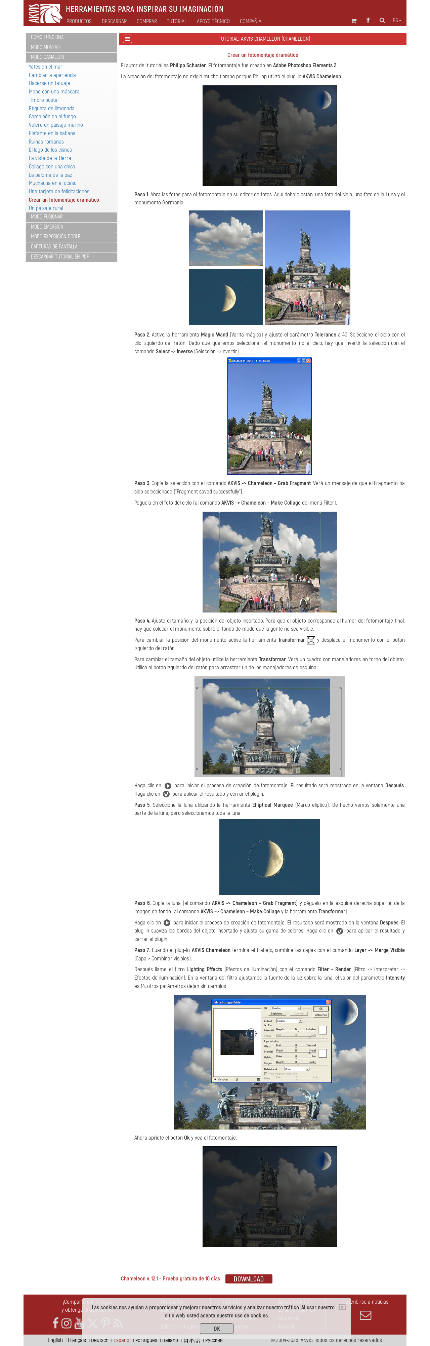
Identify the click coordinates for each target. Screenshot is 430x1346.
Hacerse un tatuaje (49, 83)
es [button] (397, 20)
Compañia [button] (250, 21)
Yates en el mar (45, 66)
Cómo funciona (47, 37)
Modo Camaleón (47, 57)
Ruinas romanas (46, 141)
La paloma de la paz (50, 175)
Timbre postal (43, 100)
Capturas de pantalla (54, 246)
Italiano (170, 1340)
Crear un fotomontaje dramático (64, 199)
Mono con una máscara (54, 91)
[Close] (342, 1307)
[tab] (71, 38)
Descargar (114, 21)
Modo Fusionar (47, 216)
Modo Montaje (46, 47)
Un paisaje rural (46, 208)
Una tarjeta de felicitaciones (59, 191)
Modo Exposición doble (55, 236)
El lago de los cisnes (50, 149)
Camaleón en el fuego (52, 116)
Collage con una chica (52, 166)
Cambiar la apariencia (52, 75)
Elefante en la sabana (52, 133)
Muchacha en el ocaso (53, 183)
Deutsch (100, 1340)
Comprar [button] (147, 21)
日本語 (191, 1340)
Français (77, 1340)
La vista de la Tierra (50, 158)
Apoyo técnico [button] (213, 21)
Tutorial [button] (177, 21)
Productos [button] (79, 21)
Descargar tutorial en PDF (60, 256)
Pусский (214, 1340)
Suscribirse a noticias (365, 1309)
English (55, 1340)
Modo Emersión (47, 227)
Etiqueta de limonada (52, 108)
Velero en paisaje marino (56, 124)
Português (146, 1340)
